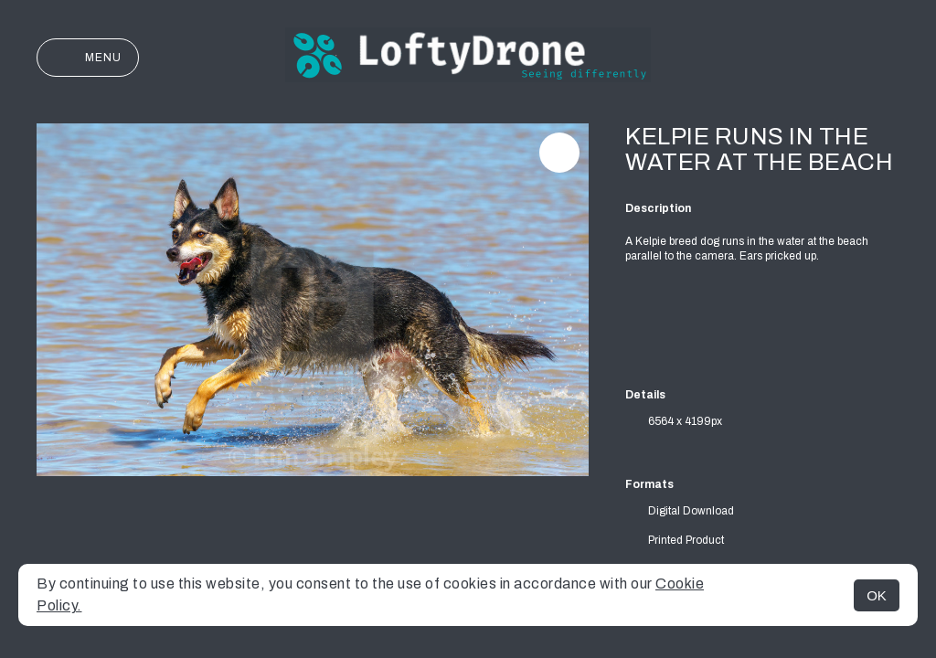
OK (877, 595)
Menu (88, 58)
